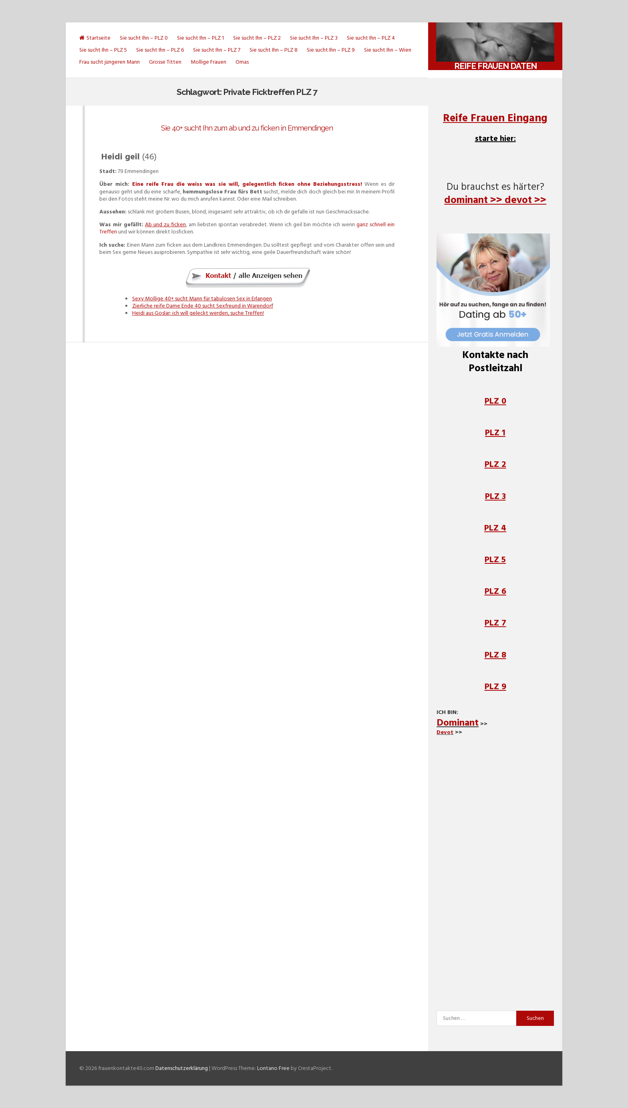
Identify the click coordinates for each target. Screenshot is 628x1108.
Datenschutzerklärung (181, 1068)
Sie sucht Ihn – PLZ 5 (103, 49)
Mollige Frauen (208, 61)
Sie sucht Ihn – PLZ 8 (274, 49)
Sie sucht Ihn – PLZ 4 (371, 37)
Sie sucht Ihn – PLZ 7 (216, 49)
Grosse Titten (165, 61)
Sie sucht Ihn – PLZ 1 (200, 37)
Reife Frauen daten (495, 66)
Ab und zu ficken (165, 224)
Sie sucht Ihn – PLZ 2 (257, 37)
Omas (242, 61)
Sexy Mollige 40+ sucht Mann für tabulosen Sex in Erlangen (202, 298)
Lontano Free (273, 1068)
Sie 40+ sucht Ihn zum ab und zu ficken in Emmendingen (247, 128)
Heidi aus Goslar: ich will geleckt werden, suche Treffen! (198, 313)
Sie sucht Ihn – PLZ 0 (144, 37)
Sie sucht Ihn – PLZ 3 (314, 37)
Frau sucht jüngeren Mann (109, 61)
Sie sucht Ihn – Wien (387, 49)
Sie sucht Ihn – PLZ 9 (331, 49)
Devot (445, 732)
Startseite (95, 37)
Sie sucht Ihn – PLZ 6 (160, 49)
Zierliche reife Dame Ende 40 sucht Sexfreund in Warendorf (202, 305)
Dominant (458, 722)
